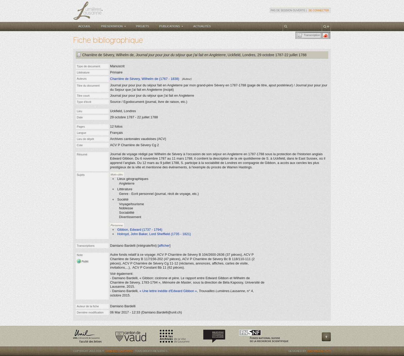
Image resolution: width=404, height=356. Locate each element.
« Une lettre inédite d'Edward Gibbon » (168, 291)
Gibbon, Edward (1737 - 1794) (139, 229)
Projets (142, 26)
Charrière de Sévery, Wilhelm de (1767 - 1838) (144, 79)
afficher (164, 245)
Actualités (202, 26)
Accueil (84, 26)
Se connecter (319, 10)
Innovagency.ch (318, 351)
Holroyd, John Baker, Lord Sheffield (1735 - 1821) (154, 234)
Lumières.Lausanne (119, 351)
